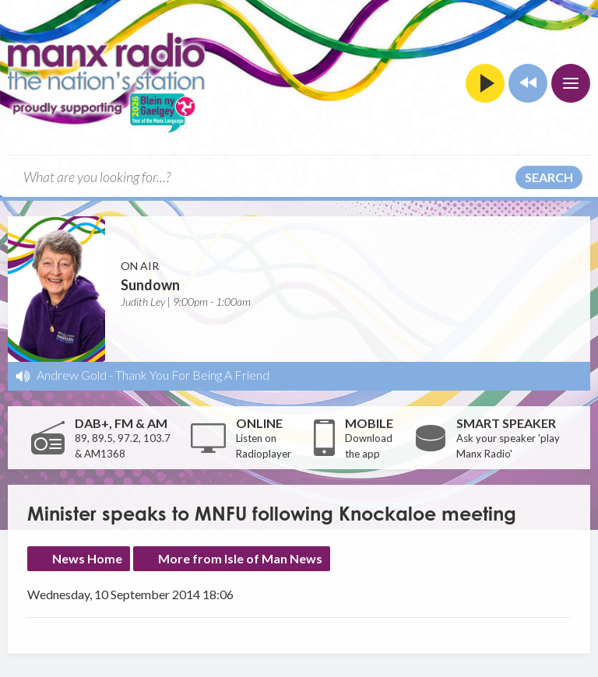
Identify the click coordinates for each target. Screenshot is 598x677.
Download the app (368, 446)
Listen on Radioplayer (263, 446)
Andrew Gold (72, 374)
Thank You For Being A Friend (192, 374)
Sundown (150, 284)
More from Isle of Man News (240, 558)
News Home (87, 558)
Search (549, 177)
